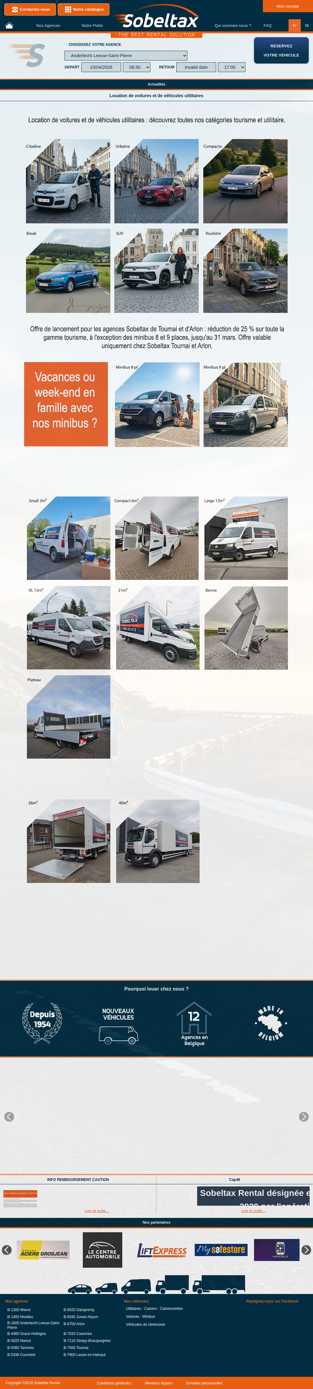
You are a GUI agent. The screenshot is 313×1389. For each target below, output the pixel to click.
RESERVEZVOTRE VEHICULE (281, 50)
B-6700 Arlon (74, 1324)
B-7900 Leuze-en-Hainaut (84, 1354)
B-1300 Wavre (19, 1310)
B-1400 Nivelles (20, 1317)
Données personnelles (204, 1383)
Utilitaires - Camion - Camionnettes (154, 1309)
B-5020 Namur (19, 1340)
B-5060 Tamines (20, 1347)
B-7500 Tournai (76, 1347)
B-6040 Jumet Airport (81, 1317)
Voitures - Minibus (140, 1316)
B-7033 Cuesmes (78, 1333)
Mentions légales (158, 1383)
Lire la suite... (97, 1210)
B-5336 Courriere (21, 1354)
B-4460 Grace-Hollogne (26, 1333)
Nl (306, 25)
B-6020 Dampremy (79, 1310)
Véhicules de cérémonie (145, 1324)
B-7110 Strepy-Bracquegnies (87, 1340)
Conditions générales (114, 1383)
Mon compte (288, 6)
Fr (294, 25)
